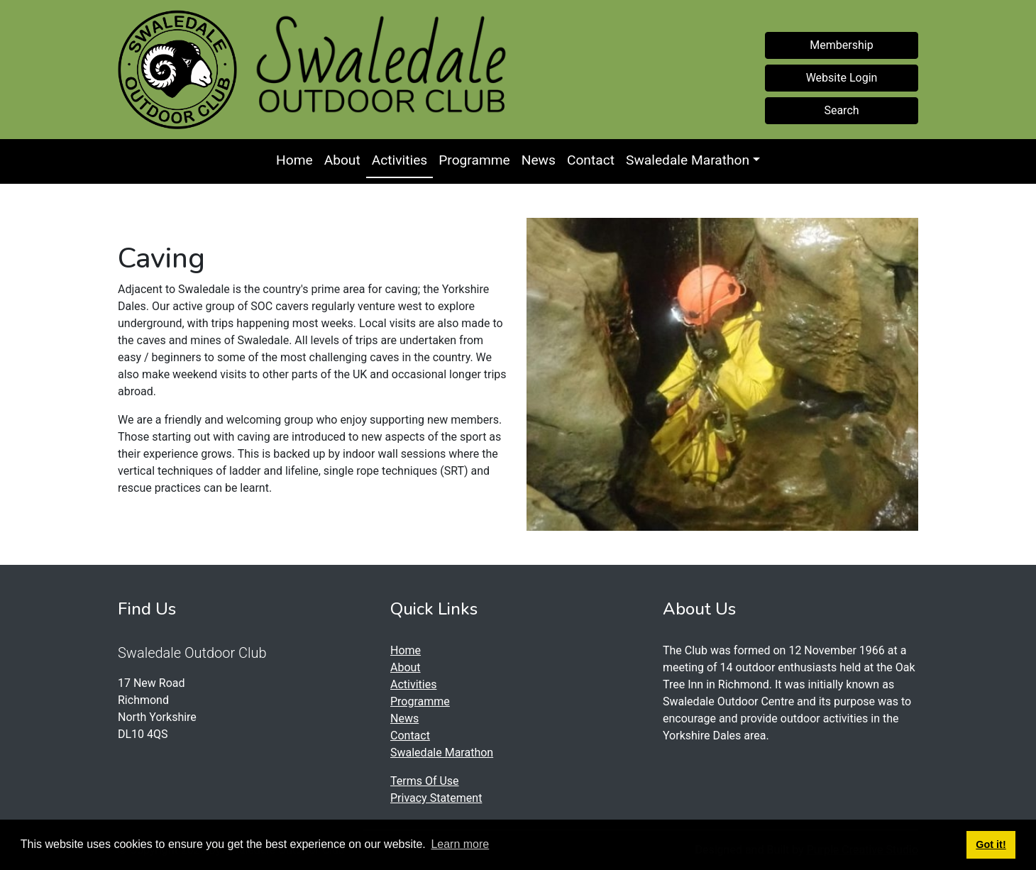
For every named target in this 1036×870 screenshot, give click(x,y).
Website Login (842, 77)
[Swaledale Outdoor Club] (177, 69)
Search (841, 110)
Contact (591, 160)
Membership (841, 45)
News (539, 160)
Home (294, 160)
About (342, 160)
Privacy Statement (436, 798)
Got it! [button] (990, 844)
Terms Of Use (424, 781)
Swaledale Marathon (687, 160)
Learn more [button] (460, 844)
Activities (399, 160)
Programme (474, 160)
